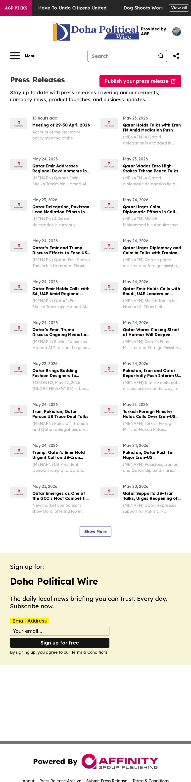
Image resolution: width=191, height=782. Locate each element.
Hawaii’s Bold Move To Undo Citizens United (61, 8)
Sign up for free (60, 643)
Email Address (29, 621)
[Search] (121, 56)
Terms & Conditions (89, 652)
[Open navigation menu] (23, 56)
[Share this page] (176, 56)
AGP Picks (16, 7)
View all (179, 7)
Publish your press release (140, 81)
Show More (95, 531)
